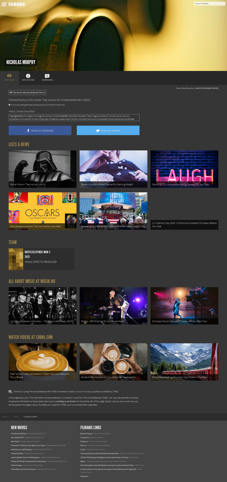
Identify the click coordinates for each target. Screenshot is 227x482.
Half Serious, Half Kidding (21, 449)
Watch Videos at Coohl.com (31, 337)
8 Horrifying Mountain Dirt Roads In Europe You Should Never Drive (107, 465)
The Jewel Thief (17, 437)
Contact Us (84, 437)
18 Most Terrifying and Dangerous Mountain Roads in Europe (104, 457)
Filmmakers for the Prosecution (23, 469)
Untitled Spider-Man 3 (72, 100)
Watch (82, 461)
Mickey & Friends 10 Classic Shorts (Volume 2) (29, 461)
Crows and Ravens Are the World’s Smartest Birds (99, 453)
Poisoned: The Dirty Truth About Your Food (28, 445)
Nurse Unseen (16, 465)
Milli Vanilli (15, 441)
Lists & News (19, 144)
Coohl (82, 449)
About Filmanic (86, 433)
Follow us (84, 441)
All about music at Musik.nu (32, 281)
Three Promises (17, 453)
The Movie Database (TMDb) (95, 398)
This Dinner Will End (19, 433)
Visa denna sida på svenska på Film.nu (27, 92)
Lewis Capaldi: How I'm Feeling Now (25, 457)
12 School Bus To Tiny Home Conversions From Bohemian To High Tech (108, 469)
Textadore (84, 476)
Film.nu (83, 445)
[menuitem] (5, 416)
